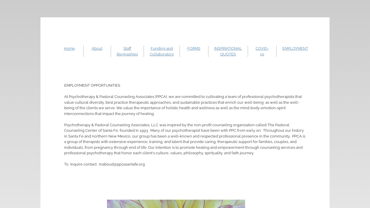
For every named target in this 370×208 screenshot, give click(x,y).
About (97, 48)
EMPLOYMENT (295, 48)
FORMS (193, 48)
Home (69, 48)
